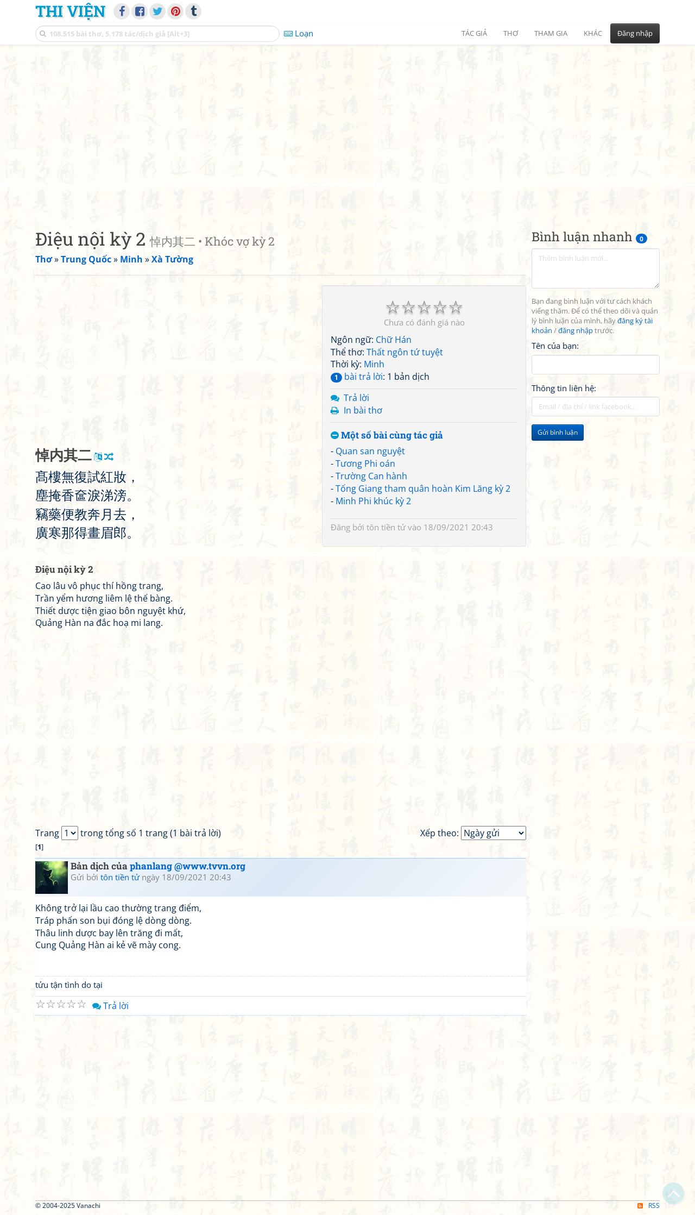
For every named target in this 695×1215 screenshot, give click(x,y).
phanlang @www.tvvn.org (187, 866)
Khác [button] (593, 33)
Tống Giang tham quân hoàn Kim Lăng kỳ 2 (423, 488)
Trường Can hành (371, 476)
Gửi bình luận (558, 432)
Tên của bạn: (555, 345)
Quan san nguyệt (370, 451)
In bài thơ (363, 410)
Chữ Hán (394, 340)
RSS (648, 1205)
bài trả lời (357, 377)
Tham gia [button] (550, 33)
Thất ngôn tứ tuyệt (405, 352)
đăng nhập (575, 330)
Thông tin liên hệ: (564, 388)
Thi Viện (70, 11)
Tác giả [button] (474, 33)
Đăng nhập (635, 33)
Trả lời (356, 398)
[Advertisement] (347, 128)
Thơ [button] (510, 33)
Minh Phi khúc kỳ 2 (373, 501)
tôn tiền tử (386, 527)
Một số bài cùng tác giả (387, 435)
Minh (374, 364)
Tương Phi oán (365, 463)
